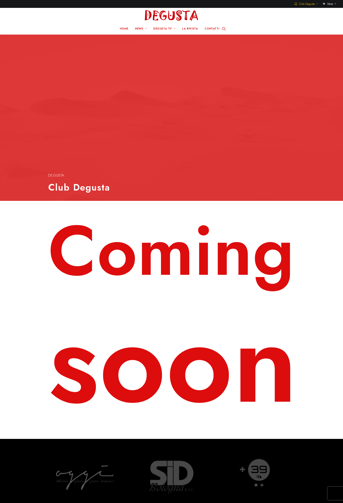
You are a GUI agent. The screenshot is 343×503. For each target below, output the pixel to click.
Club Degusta (308, 4)
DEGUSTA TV (164, 29)
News (128, 423)
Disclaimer (191, 491)
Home (129, 416)
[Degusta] (171, 15)
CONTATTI (212, 29)
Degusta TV (134, 430)
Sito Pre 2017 (196, 416)
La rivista (131, 437)
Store (331, 4)
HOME (124, 29)
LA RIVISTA (190, 29)
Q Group (168, 491)
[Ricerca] (224, 29)
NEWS (141, 29)
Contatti (191, 423)
